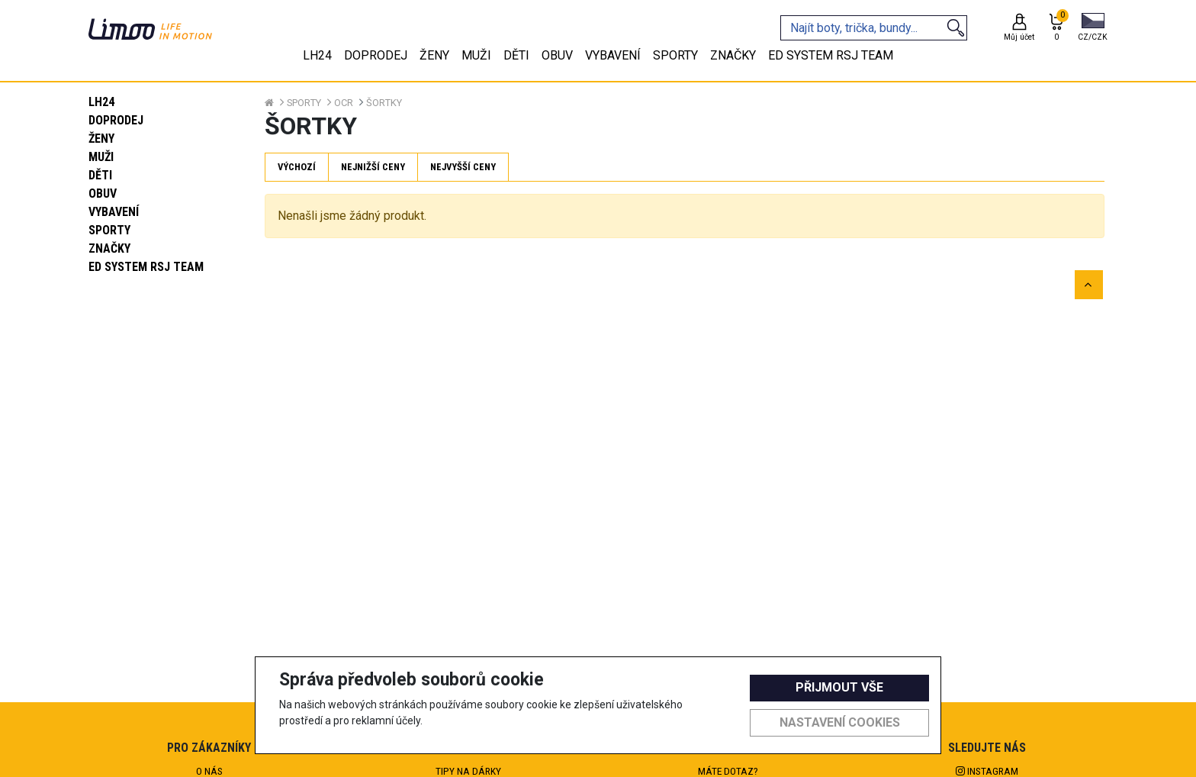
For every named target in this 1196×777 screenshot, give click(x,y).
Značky (109, 248)
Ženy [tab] (434, 55)
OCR (343, 102)
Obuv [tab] (557, 55)
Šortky (384, 102)
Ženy (101, 138)
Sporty (109, 230)
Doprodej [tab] (375, 55)
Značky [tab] (733, 55)
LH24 (101, 102)
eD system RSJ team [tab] (830, 55)
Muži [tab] (476, 55)
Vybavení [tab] (613, 55)
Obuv (102, 193)
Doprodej (115, 120)
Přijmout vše (839, 687)
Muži (101, 157)
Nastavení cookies (840, 722)
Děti (100, 175)
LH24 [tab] (317, 55)
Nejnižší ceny (373, 166)
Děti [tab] (516, 55)
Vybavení (113, 212)
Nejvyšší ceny (463, 166)
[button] (1093, 28)
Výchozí (297, 166)
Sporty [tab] (675, 55)
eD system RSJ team (146, 267)
